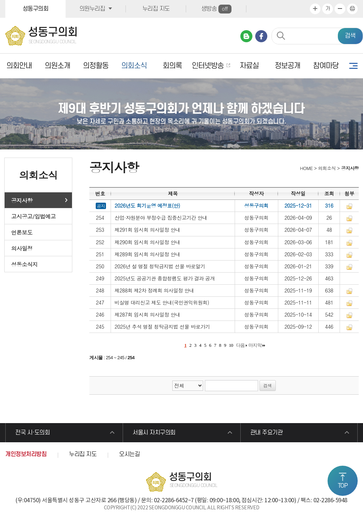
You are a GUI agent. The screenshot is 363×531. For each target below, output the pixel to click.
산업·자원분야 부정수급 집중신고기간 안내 (161, 217)
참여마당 (326, 66)
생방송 (216, 9)
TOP (343, 486)
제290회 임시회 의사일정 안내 (147, 242)
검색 (350, 36)
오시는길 (129, 454)
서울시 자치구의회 (154, 432)
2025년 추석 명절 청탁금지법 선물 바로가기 (162, 326)
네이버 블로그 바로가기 (246, 36)
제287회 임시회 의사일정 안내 (147, 314)
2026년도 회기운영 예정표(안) (147, 205)
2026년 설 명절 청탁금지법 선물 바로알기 (160, 266)
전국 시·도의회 (32, 432)
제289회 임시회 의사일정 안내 (147, 254)
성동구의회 (36, 9)
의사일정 (22, 248)
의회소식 (134, 66)
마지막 (255, 345)
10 (231, 345)
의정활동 (95, 66)
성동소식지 (24, 264)
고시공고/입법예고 (33, 216)
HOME (306, 168)
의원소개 (57, 66)
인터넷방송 (208, 66)
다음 (240, 345)
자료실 (249, 66)
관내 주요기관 (266, 432)
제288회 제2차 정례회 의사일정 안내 (154, 290)
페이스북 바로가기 (261, 36)
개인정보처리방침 (25, 454)
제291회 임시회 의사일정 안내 (147, 229)
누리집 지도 (156, 9)
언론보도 (22, 232)
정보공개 (287, 66)
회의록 (172, 66)
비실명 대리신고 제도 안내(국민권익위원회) (162, 302)
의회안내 (19, 66)
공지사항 (22, 200)
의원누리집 (92, 9)
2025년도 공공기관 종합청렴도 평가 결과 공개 (165, 278)
